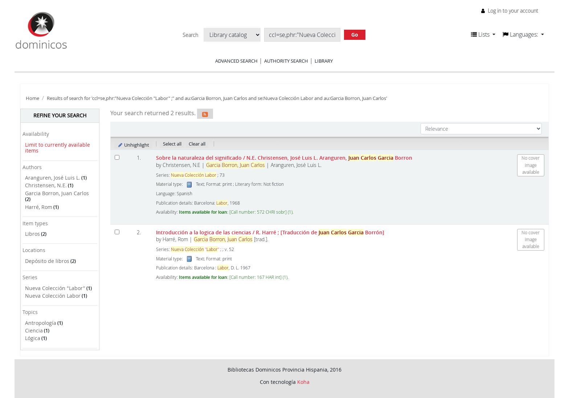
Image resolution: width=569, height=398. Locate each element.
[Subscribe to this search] (205, 114)
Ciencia (34, 330)
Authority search (286, 61)
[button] (483, 34)
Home (32, 98)
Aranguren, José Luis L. (52, 177)
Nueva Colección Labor (53, 295)
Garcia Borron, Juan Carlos (57, 193)
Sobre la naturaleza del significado (284, 157)
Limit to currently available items (57, 147)
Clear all (197, 144)
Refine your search (59, 115)
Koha (303, 381)
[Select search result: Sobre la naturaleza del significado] (117, 157)
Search (190, 35)
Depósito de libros (47, 260)
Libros (32, 233)
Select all (172, 144)
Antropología (40, 322)
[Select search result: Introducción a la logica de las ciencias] (117, 232)
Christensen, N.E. (46, 185)
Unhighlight (133, 145)
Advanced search (236, 61)
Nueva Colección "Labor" (55, 288)
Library (324, 61)
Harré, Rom (38, 207)
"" (195, 249)
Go (354, 34)
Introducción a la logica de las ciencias (270, 232)
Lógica (32, 338)
